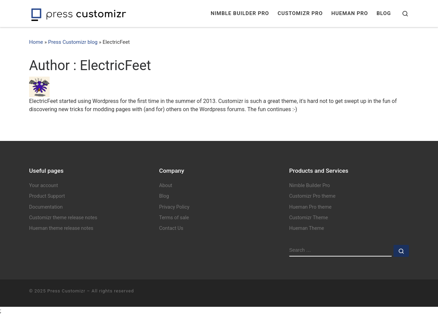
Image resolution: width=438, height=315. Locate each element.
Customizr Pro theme (312, 196)
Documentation (46, 207)
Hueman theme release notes (61, 228)
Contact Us (171, 228)
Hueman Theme (306, 228)
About (165, 185)
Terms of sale (174, 218)
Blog (164, 196)
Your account (43, 185)
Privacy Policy (174, 207)
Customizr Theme (308, 218)
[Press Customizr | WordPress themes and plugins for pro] (78, 13)
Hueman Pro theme (310, 207)
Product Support (47, 196)
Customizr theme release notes (63, 218)
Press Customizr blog (73, 42)
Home (36, 42)
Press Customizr (66, 290)
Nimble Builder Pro (309, 185)
